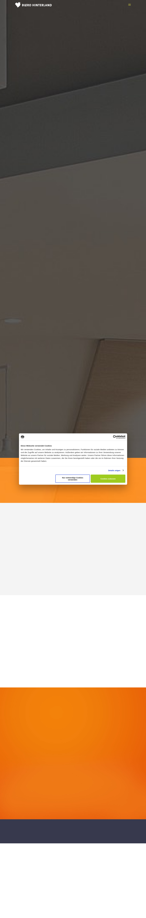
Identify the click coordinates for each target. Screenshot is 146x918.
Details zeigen (114, 470)
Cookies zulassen (108, 479)
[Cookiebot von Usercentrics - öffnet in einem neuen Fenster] (114, 437)
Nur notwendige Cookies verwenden (72, 479)
